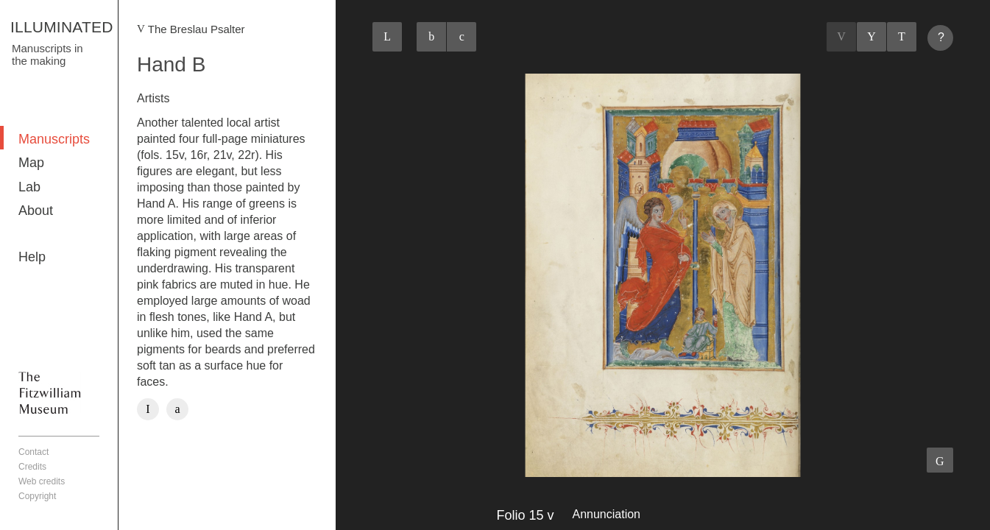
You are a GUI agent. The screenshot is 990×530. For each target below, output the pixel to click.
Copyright (37, 496)
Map (31, 162)
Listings (871, 37)
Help (32, 257)
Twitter (177, 409)
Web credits (41, 481)
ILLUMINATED (61, 26)
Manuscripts (54, 139)
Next (901, 37)
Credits (32, 467)
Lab (29, 187)
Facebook (148, 409)
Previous (841, 37)
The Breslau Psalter (196, 29)
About (35, 210)
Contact (33, 452)
